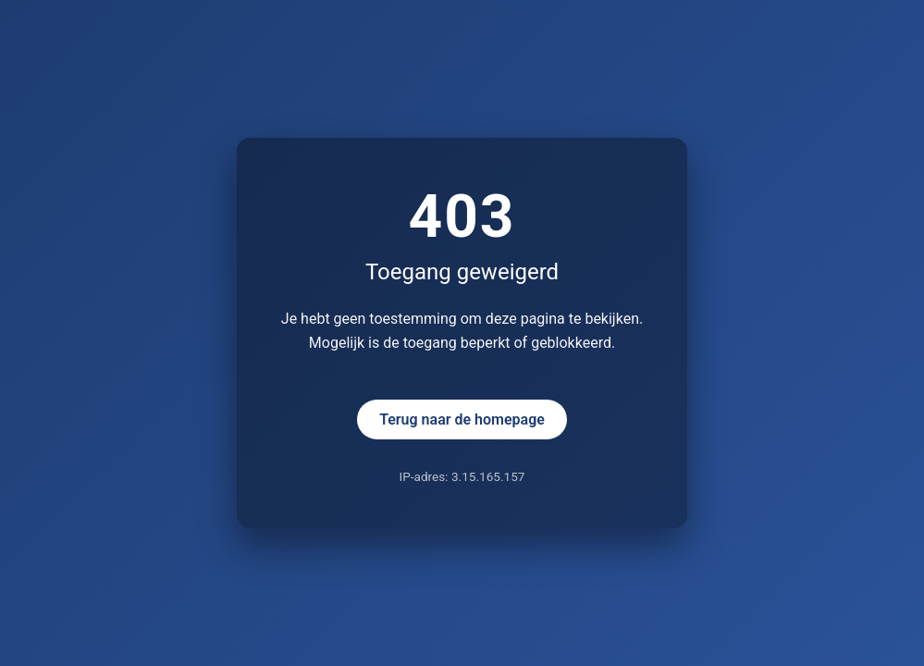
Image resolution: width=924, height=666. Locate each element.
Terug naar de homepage (462, 419)
